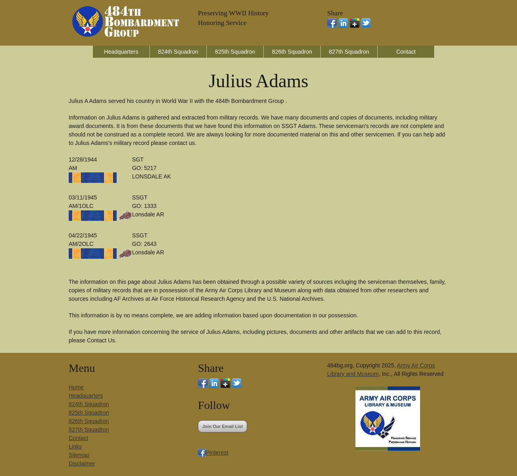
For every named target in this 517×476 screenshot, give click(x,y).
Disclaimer (82, 463)
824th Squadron (178, 51)
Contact (406, 51)
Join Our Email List (222, 426)
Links (75, 446)
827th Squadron (349, 51)
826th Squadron (292, 51)
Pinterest (217, 452)
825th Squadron (235, 51)
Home (76, 387)
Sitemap (79, 455)
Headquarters (121, 51)
